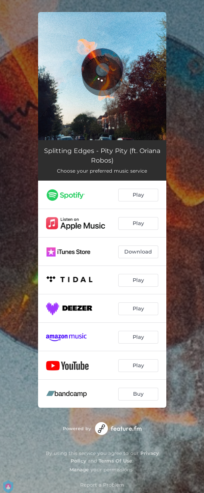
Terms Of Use (115, 461)
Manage (79, 470)
